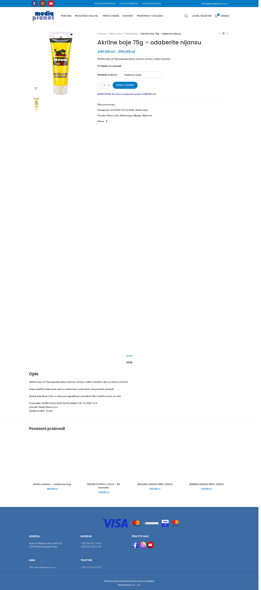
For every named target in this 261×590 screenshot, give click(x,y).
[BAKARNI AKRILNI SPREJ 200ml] (155, 458)
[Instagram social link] (42, 3)
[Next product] (227, 34)
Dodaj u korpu (125, 85)
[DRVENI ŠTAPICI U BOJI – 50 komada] (104, 458)
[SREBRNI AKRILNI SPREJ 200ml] (206, 458)
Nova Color (116, 33)
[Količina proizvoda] (104, 85)
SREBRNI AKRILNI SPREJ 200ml (206, 484)
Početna (101, 33)
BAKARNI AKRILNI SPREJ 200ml (155, 484)
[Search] (186, 16)
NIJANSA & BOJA (107, 74)
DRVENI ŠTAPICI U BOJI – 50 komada (103, 486)
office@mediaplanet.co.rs (214, 3)
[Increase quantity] (109, 85)
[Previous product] (219, 34)
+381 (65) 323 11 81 (91, 546)
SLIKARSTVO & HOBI (122, 109)
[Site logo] (43, 15)
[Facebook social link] (34, 3)
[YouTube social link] (51, 3)
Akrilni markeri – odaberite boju (52, 484)
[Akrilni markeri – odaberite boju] (52, 458)
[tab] (129, 361)
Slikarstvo (147, 115)
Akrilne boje (131, 33)
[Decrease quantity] (99, 85)
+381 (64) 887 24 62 (91, 543)
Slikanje (137, 115)
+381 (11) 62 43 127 (91, 567)
